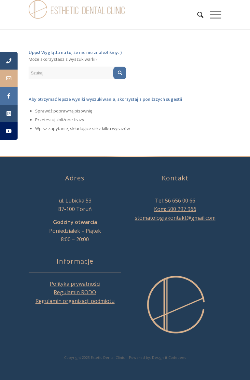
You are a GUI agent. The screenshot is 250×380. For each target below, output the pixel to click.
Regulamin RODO (75, 292)
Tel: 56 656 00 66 (175, 200)
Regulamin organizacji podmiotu (75, 301)
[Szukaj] (197, 14)
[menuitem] (197, 14)
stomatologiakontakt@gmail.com (175, 217)
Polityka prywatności (75, 283)
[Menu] (212, 14)
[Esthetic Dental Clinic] (77, 14)
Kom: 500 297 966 (175, 209)
